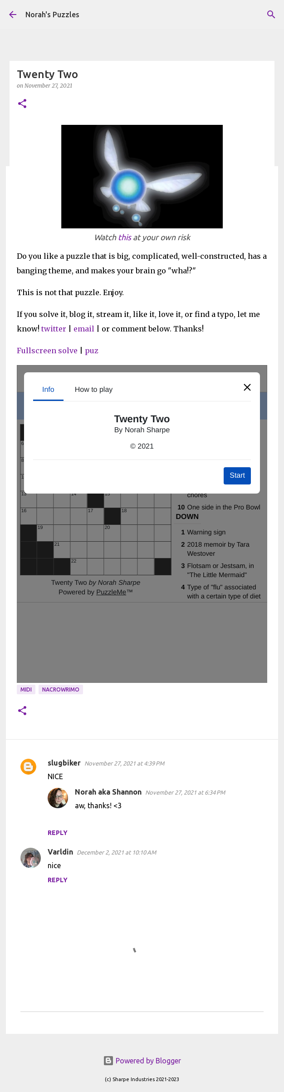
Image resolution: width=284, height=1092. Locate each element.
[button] (22, 104)
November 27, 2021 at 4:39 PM (124, 763)
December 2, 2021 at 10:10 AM (116, 852)
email (83, 328)
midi (26, 689)
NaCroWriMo (60, 689)
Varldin (60, 852)
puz (91, 350)
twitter (53, 328)
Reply (58, 832)
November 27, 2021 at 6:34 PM (185, 792)
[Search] (271, 14)
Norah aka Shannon (108, 792)
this (124, 237)
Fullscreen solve (47, 350)
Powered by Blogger (142, 1061)
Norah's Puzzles (52, 14)
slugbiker (64, 763)
